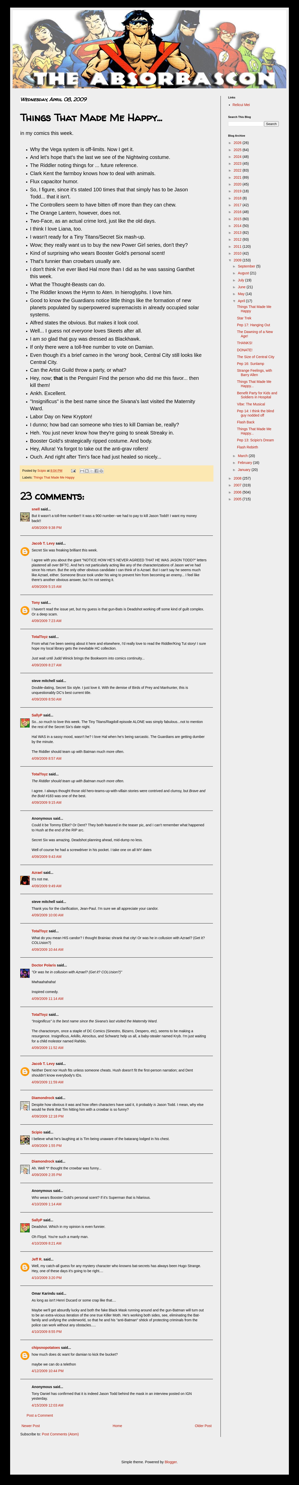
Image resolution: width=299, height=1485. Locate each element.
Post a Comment (40, 1415)
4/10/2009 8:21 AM (47, 1243)
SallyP (37, 715)
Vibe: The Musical (251, 404)
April (242, 301)
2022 (238, 170)
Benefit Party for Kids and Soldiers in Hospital (257, 395)
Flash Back (245, 422)
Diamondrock (43, 1098)
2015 (238, 219)
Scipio (37, 1132)
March (243, 456)
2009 (238, 260)
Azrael (37, 873)
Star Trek (244, 318)
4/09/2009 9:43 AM (47, 857)
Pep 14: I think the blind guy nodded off (255, 413)
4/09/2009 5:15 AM (47, 587)
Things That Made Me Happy (53, 477)
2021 (238, 177)
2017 (238, 205)
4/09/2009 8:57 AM (47, 758)
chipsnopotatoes (46, 1348)
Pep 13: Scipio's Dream (255, 440)
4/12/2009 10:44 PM (48, 1371)
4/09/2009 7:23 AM (47, 621)
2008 (238, 478)
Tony (36, 603)
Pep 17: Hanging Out (253, 325)
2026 (238, 143)
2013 (238, 233)
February (245, 463)
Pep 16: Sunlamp (250, 364)
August (244, 273)
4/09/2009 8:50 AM (47, 699)
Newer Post (31, 1426)
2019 (238, 191)
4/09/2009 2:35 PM (47, 1175)
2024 (238, 157)
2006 (238, 492)
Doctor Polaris (44, 965)
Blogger (170, 1462)
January (244, 470)
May (241, 294)
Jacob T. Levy (43, 543)
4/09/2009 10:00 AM (47, 915)
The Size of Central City (255, 357)
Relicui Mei (241, 105)
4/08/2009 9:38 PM (47, 528)
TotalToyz (40, 637)
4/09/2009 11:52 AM (47, 1048)
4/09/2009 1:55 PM (47, 1146)
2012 (238, 239)
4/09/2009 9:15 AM (47, 802)
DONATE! (244, 350)
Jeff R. (37, 1259)
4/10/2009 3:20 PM (47, 1278)
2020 (238, 184)
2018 (238, 198)
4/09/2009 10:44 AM (47, 949)
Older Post (203, 1426)
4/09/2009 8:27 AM (47, 665)
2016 (238, 212)
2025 (238, 150)
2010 (238, 253)
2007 (238, 485)
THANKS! (244, 343)
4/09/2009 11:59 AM (47, 1082)
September (247, 266)
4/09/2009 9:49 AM (47, 886)
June (242, 287)
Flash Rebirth (247, 447)
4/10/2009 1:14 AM (47, 1204)
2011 (238, 246)
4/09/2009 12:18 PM (48, 1116)
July (241, 280)
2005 (238, 499)
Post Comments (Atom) (60, 1434)
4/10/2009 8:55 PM (47, 1332)
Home (117, 1426)
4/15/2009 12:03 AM (47, 1405)
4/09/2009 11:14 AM (47, 999)
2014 (238, 226)
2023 (238, 163)
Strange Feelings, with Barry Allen (254, 372)
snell (36, 509)
